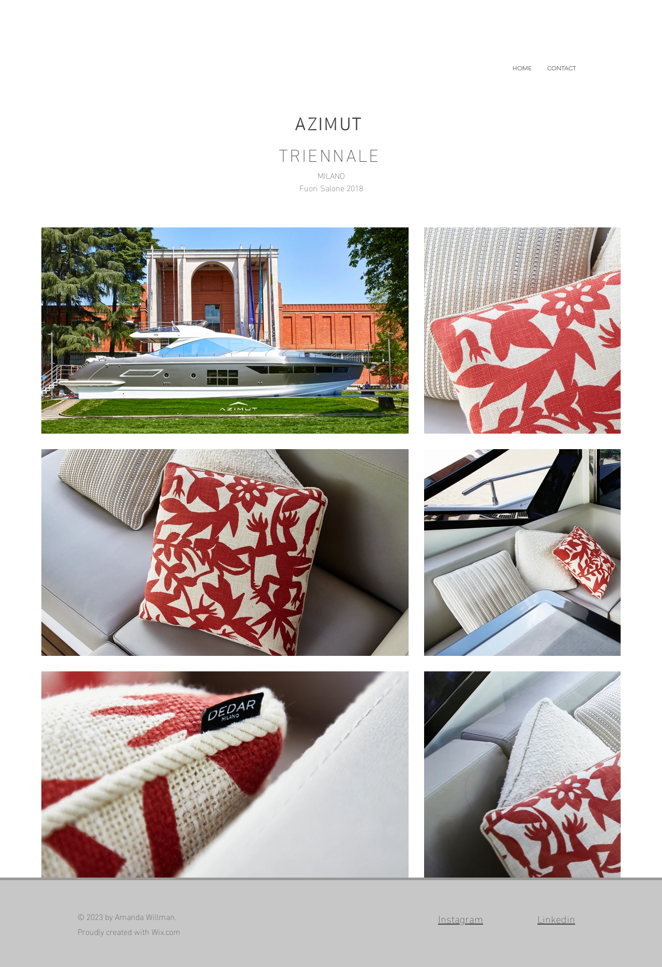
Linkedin (556, 918)
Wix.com (166, 931)
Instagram (460, 918)
